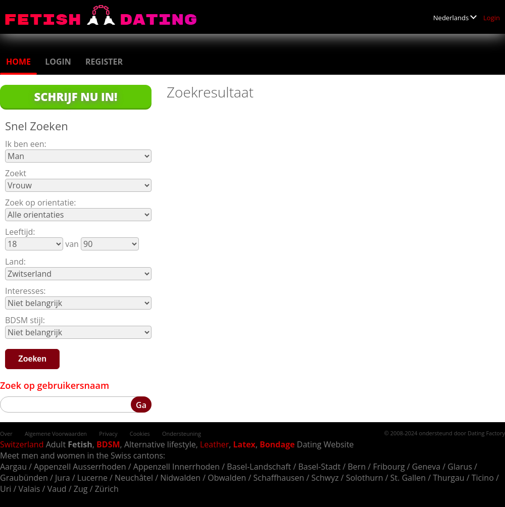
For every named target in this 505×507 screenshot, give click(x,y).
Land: (15, 261)
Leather (214, 444)
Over (6, 433)
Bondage (277, 444)
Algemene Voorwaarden (56, 433)
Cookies (140, 433)
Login (491, 17)
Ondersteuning (181, 433)
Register (104, 61)
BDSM (108, 444)
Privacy (108, 433)
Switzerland (21, 444)
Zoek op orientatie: (40, 202)
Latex (244, 444)
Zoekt (15, 173)
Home (18, 61)
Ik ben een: (25, 143)
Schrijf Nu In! (76, 96)
